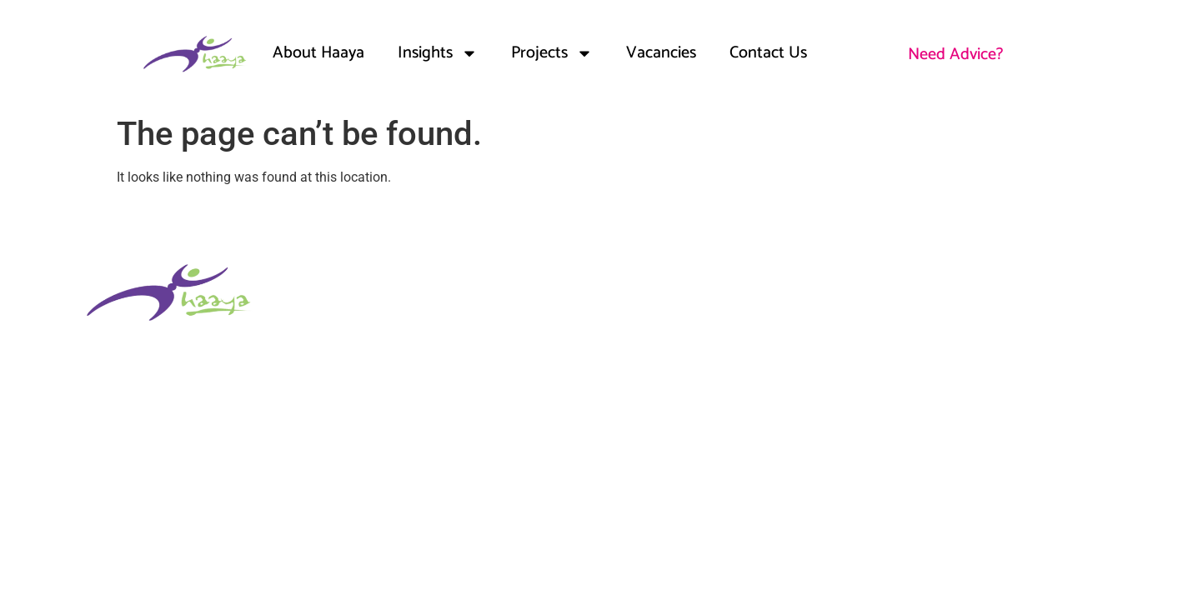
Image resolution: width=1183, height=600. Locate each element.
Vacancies (661, 53)
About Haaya (318, 53)
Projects (552, 53)
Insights (438, 53)
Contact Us (768, 53)
